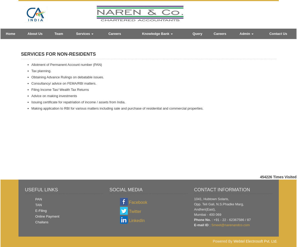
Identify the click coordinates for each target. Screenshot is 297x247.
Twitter (135, 211)
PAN (38, 199)
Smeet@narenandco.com (230, 225)
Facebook (138, 202)
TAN (38, 205)
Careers (114, 34)
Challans (42, 222)
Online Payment (47, 216)
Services (84, 34)
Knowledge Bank (157, 34)
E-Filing (41, 211)
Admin (246, 34)
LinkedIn (137, 220)
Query (198, 34)
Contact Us (278, 34)
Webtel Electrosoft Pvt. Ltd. (255, 241)
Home (10, 34)
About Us (35, 34)
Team (58, 34)
